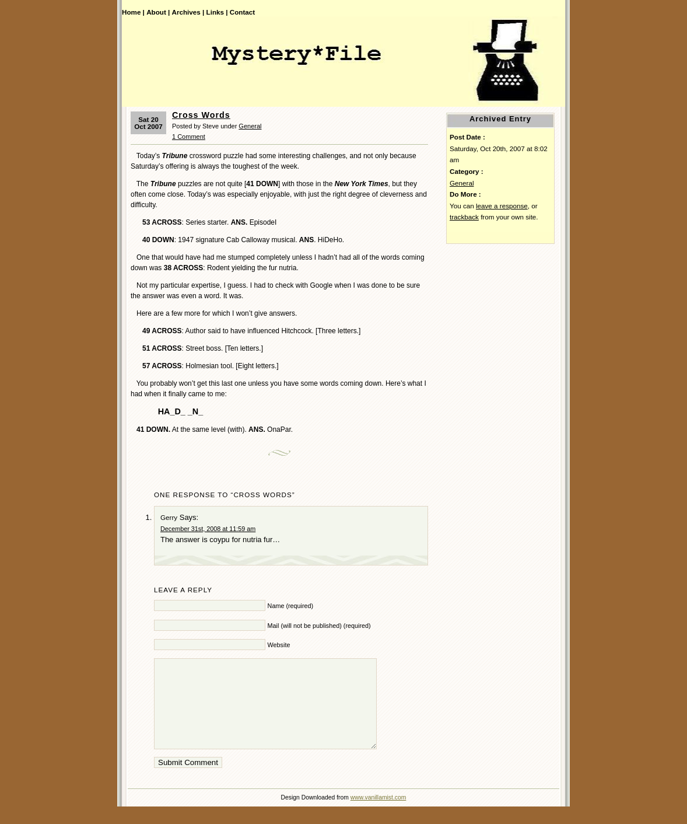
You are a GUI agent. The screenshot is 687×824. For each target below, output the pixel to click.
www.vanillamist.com (378, 815)
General (250, 126)
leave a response (502, 206)
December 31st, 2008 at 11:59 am (207, 528)
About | (158, 12)
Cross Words (201, 115)
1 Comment (188, 136)
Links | (217, 12)
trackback (464, 217)
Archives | (188, 12)
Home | (133, 12)
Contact (242, 12)
